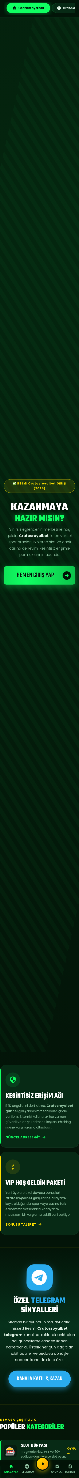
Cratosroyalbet (28, 8)
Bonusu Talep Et (23, 1224)
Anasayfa (11, 1469)
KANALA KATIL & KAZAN (39, 1378)
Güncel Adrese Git (25, 1137)
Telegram (27, 1469)
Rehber (70, 1469)
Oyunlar (57, 1469)
